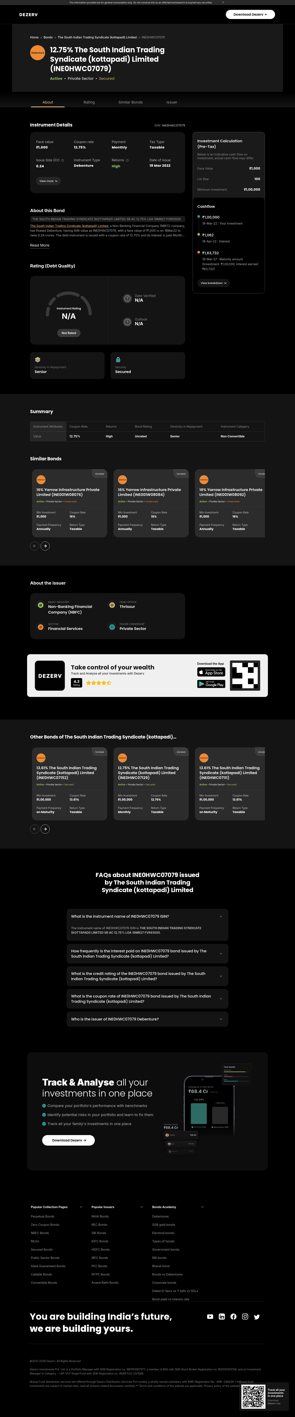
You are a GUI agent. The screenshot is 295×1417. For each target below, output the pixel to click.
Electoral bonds (163, 1232)
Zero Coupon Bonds (45, 1223)
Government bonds (165, 1248)
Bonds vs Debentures (167, 1273)
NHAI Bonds (100, 1215)
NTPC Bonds (101, 1273)
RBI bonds (159, 1257)
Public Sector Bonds (45, 1257)
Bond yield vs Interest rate (170, 1298)
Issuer (172, 102)
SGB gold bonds (163, 1223)
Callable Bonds (41, 1273)
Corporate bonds (164, 1281)
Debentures (160, 1215)
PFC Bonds (99, 1265)
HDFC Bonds (101, 1248)
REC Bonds (99, 1223)
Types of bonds (163, 1240)
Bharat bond (161, 1265)
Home (34, 37)
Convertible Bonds (44, 1281)
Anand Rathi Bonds (105, 1281)
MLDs (35, 1240)
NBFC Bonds (40, 1232)
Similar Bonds (131, 102)
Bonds (48, 37)
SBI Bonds (99, 1232)
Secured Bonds (41, 1248)
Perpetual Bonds (42, 1215)
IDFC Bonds (100, 1240)
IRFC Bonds (100, 1257)
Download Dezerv (250, 14)
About (48, 102)
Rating (89, 102)
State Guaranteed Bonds (48, 1265)
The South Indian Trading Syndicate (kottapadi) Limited (97, 37)
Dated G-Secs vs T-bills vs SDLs (175, 1290)
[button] (56, 1205)
